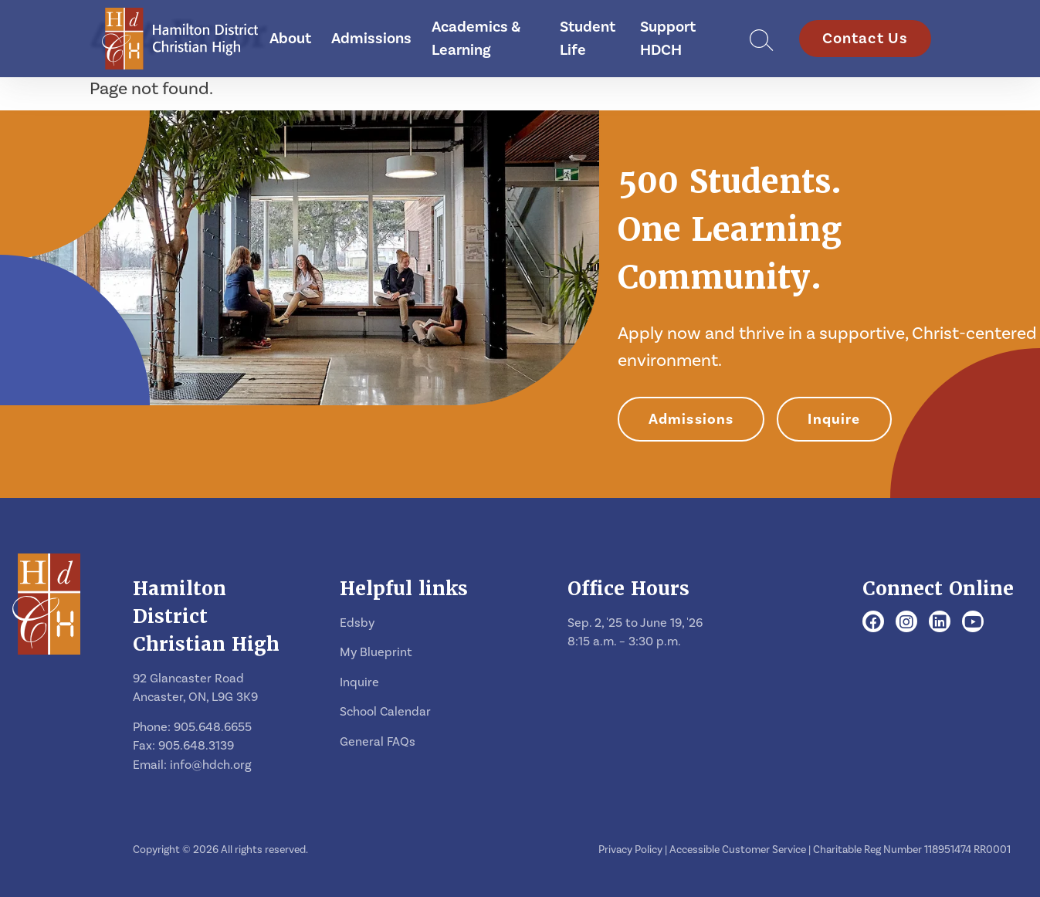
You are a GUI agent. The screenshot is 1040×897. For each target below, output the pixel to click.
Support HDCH (668, 38)
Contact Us (865, 38)
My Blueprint (376, 652)
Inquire (834, 419)
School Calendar (385, 711)
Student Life (587, 38)
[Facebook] (873, 623)
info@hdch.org (211, 765)
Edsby (357, 623)
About (290, 38)
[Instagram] (906, 623)
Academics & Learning (476, 38)
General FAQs (377, 742)
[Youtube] (973, 623)
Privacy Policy (630, 850)
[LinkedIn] (940, 623)
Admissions (371, 38)
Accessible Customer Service (737, 850)
